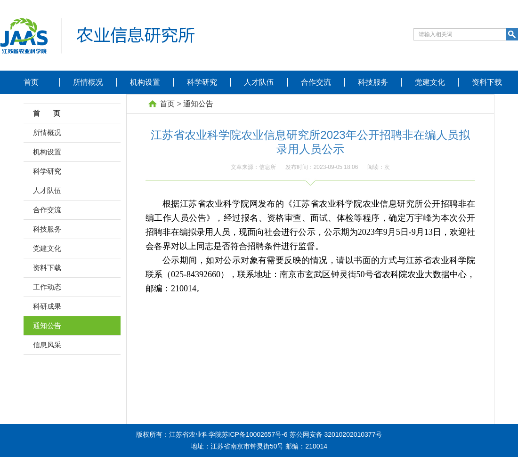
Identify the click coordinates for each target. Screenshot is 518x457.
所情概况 (88, 82)
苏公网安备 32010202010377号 (336, 434)
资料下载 (487, 82)
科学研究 (202, 82)
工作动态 (47, 287)
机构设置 (145, 82)
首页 (31, 82)
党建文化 (430, 82)
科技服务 (373, 82)
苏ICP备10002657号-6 (255, 434)
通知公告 (47, 325)
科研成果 (47, 306)
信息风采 (47, 345)
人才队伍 (259, 82)
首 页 (49, 113)
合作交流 (316, 82)
